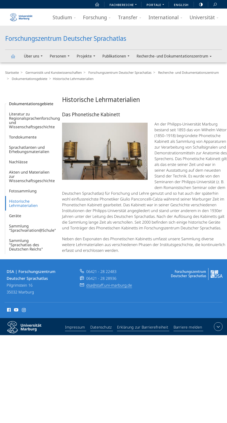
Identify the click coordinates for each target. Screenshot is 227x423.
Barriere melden (188, 327)
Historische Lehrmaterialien (23, 203)
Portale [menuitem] (156, 5)
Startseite (12, 72)
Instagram (24, 310)
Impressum (75, 327)
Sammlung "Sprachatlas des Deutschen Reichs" (26, 245)
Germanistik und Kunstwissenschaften (52, 72)
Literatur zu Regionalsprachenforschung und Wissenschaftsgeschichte (34, 120)
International (166, 18)
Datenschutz (101, 327)
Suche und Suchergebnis (212, 4)
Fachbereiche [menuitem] (124, 5)
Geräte (15, 215)
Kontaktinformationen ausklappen (217, 326)
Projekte (87, 56)
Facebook (8, 310)
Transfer (131, 18)
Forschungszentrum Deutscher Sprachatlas (15, 58)
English (181, 5)
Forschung (98, 18)
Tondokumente (23, 137)
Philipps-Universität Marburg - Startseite (21, 16)
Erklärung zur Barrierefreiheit (143, 327)
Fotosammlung (23, 190)
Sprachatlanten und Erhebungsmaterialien (29, 149)
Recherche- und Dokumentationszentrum (175, 56)
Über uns (34, 56)
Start (94, 4)
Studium (66, 18)
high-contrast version (198, 4)
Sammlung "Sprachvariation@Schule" (32, 228)
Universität (205, 18)
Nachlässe (18, 161)
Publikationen (117, 56)
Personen (61, 56)
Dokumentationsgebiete (28, 79)
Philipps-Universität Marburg (28, 331)
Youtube (15, 310)
